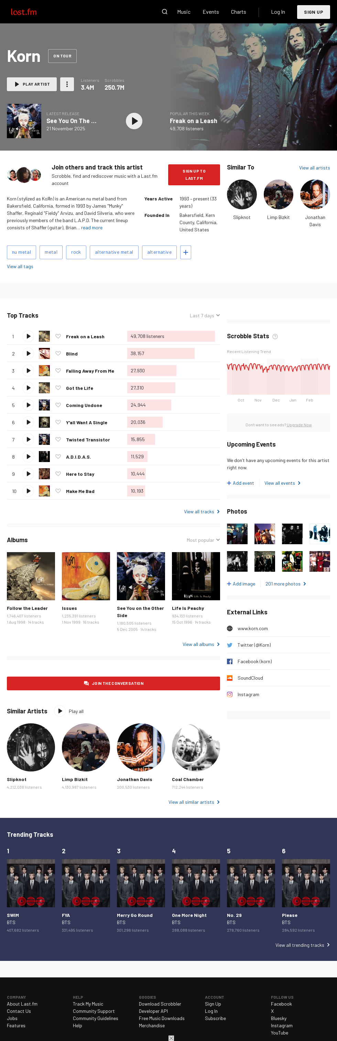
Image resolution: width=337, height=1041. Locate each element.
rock (76, 252)
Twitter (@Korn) (254, 645)
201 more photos (283, 584)
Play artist (36, 83)
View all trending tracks (299, 945)
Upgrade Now (299, 424)
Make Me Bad (80, 491)
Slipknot (242, 217)
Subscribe (215, 1018)
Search (164, 12)
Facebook (281, 1004)
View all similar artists (191, 802)
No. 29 (234, 915)
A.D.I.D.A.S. (78, 457)
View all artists (314, 168)
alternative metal (114, 252)
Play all (76, 711)
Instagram (248, 694)
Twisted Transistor (88, 439)
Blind (72, 354)
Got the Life (79, 388)
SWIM (13, 915)
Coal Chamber (188, 779)
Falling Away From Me (90, 371)
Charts (238, 11)
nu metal (21, 252)
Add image (244, 584)
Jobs (12, 1018)
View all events (279, 483)
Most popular (200, 540)
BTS (11, 922)
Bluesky (278, 1018)
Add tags (185, 252)
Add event (243, 483)
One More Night (189, 915)
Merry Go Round (135, 915)
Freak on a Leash (193, 120)
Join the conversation (117, 683)
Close (171, 1038)
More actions (67, 84)
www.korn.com (253, 628)
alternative (159, 252)
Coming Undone (84, 405)
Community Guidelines (95, 1018)
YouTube (279, 1032)
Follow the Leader (27, 608)
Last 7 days (202, 315)
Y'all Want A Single (86, 422)
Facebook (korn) (255, 661)
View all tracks (199, 511)
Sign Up (313, 12)
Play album (134, 121)
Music (184, 11)
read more (91, 227)
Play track (28, 336)
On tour (62, 55)
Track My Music (88, 1004)
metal (51, 252)
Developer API (153, 1011)
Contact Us (19, 1011)
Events (211, 11)
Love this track (58, 336)
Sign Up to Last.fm (194, 174)
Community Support (94, 1011)
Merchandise (152, 1025)
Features (16, 1025)
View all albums (198, 644)
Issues (69, 608)
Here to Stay (80, 474)
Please (289, 915)
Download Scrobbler (160, 1004)
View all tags (20, 266)
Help (77, 1025)
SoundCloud (250, 678)
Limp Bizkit (278, 217)
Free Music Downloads (162, 1018)
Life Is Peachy (188, 608)
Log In (278, 11)
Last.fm (31, 12)
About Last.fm (22, 1004)
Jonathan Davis (134, 779)
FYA (66, 915)
